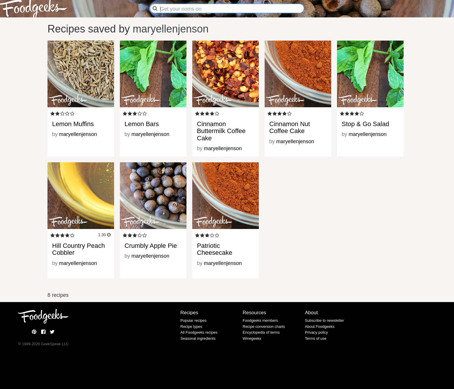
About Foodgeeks (319, 326)
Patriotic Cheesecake (214, 249)
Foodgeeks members (260, 320)
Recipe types (191, 326)
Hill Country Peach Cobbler (78, 249)
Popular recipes (193, 320)
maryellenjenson (170, 29)
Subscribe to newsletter (324, 320)
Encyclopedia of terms (261, 332)
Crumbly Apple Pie (151, 245)
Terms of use (315, 338)
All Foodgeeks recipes (198, 332)
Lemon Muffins (73, 124)
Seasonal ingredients (197, 338)
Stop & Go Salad (365, 124)
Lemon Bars (142, 124)
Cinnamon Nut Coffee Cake (289, 127)
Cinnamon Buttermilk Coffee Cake (221, 130)
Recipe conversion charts (264, 326)
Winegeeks (252, 338)
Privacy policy (316, 332)
